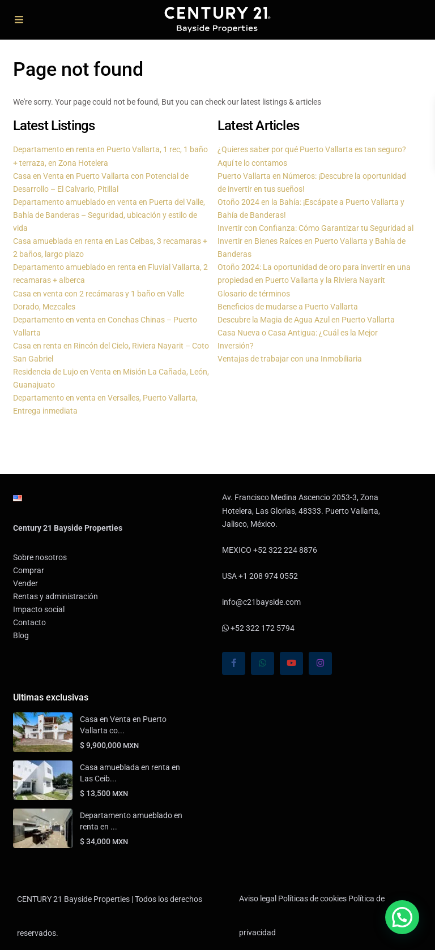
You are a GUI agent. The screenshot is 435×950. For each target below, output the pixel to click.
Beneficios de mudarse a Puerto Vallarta (288, 306)
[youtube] (291, 663)
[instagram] (320, 663)
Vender (25, 583)
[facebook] (233, 663)
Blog (21, 635)
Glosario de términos (254, 293)
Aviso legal (257, 898)
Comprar (28, 570)
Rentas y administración (55, 596)
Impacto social (39, 609)
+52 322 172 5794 (258, 628)
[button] (402, 917)
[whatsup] (262, 663)
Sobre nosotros (40, 557)
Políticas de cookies (312, 898)
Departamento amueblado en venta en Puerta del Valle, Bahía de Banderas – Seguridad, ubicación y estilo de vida (109, 215)
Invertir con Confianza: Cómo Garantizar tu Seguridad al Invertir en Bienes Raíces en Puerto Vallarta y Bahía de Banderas (315, 241)
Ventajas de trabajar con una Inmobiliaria (290, 358)
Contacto (29, 622)
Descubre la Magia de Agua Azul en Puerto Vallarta (306, 319)
